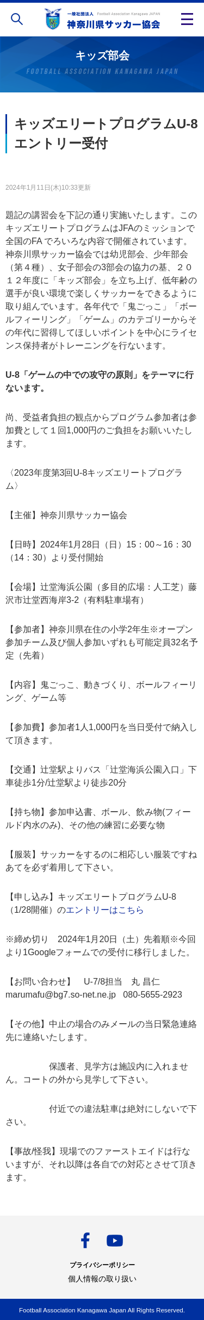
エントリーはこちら (105, 909)
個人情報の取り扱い (102, 1278)
